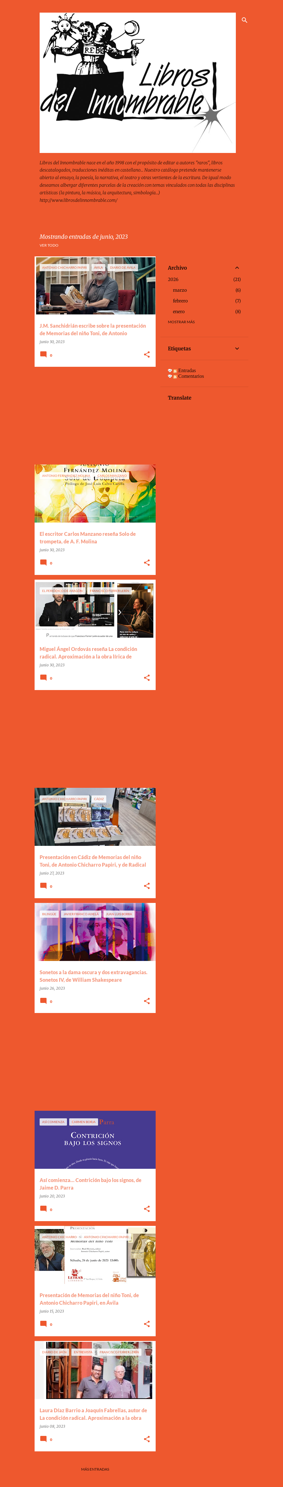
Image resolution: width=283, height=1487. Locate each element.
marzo (180, 290)
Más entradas (95, 1469)
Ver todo (49, 245)
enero (179, 311)
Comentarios (188, 376)
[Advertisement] (93, 416)
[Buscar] (244, 20)
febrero (180, 301)
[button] (147, 355)
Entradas (184, 370)
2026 (173, 279)
